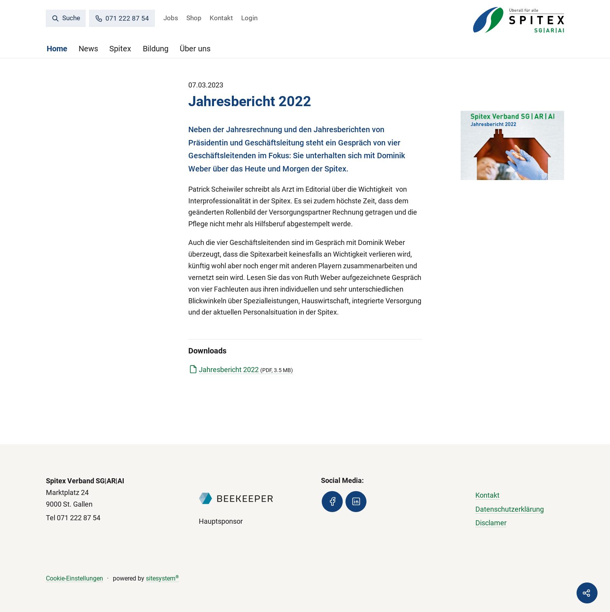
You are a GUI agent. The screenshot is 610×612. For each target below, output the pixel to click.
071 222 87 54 (122, 18)
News (88, 48)
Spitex (120, 48)
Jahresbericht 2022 (246, 369)
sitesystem (162, 578)
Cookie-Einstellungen (74, 578)
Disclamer (491, 523)
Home (57, 48)
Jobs (170, 18)
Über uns (195, 48)
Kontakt (221, 18)
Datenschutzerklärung (509, 509)
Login (249, 18)
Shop (194, 18)
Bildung (155, 48)
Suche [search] (66, 18)
